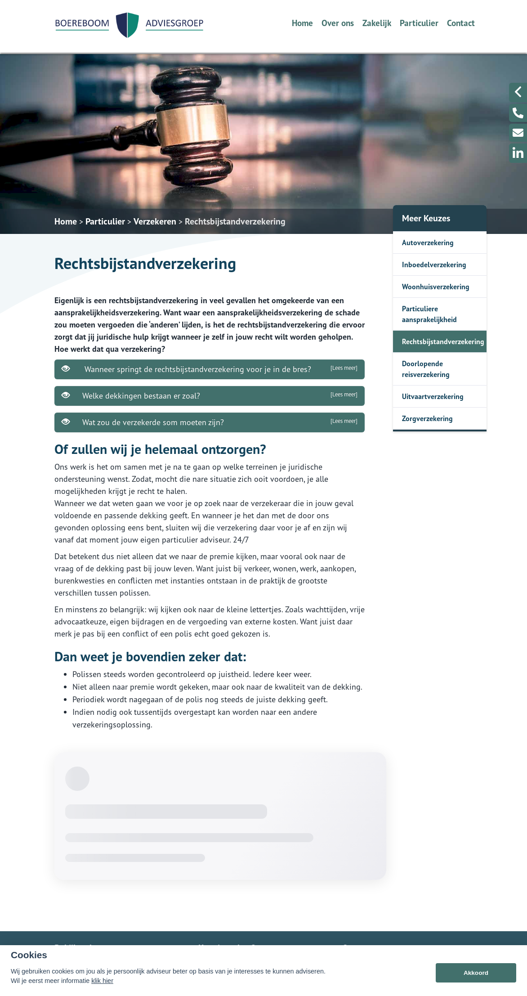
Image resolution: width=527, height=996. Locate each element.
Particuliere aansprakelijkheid (429, 314)
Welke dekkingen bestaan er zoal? (209, 395)
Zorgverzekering (427, 418)
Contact (461, 22)
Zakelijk (376, 22)
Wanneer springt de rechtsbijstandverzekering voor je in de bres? (209, 368)
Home (302, 22)
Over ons (338, 22)
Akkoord (476, 972)
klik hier (102, 980)
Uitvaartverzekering (433, 396)
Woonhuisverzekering (435, 286)
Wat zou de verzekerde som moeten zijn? (209, 422)
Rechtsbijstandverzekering (235, 221)
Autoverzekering (428, 242)
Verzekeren (155, 221)
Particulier (419, 22)
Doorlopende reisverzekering (426, 369)
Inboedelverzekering (434, 264)
